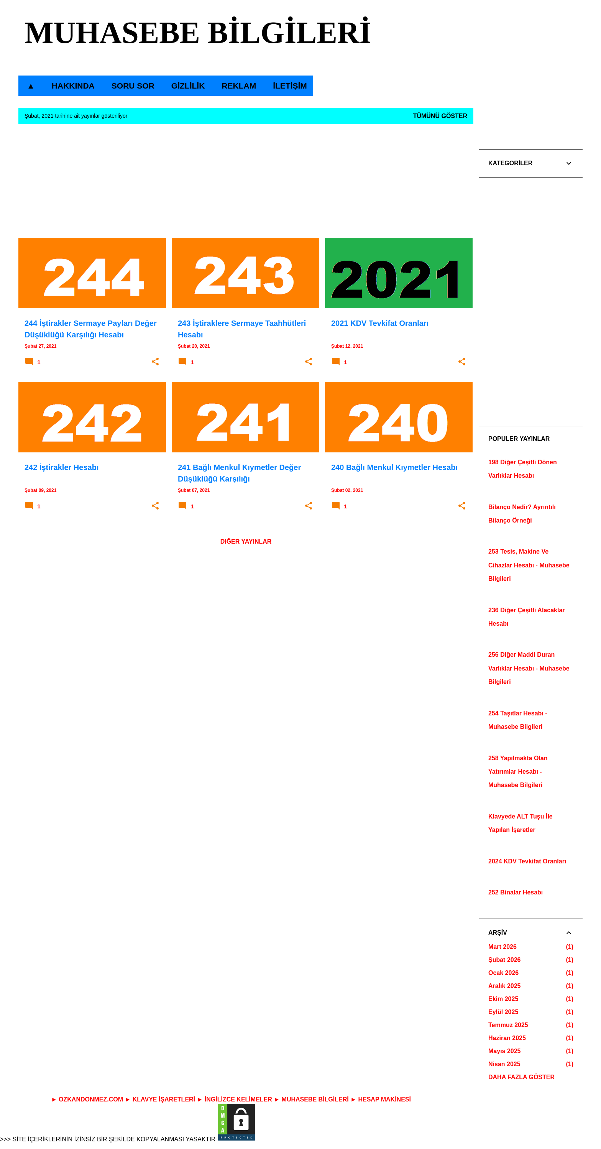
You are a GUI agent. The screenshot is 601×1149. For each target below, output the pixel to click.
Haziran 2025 (507, 1038)
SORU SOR (130, 85)
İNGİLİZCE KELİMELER (238, 1099)
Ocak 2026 (503, 973)
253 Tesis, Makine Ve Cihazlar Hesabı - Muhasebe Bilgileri (529, 565)
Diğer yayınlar (246, 541)
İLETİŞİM (288, 85)
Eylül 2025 (503, 1012)
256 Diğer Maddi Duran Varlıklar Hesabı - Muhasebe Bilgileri (529, 668)
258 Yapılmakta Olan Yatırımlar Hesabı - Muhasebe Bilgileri (517, 772)
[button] (155, 362)
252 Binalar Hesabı (515, 892)
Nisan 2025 (504, 1064)
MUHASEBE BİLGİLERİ (198, 32)
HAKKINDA (70, 85)
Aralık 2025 (504, 986)
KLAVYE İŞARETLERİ (164, 1099)
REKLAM (236, 85)
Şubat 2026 (504, 960)
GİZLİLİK (186, 85)
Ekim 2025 (503, 999)
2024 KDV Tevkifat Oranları (527, 861)
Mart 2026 (502, 947)
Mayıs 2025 (504, 1051)
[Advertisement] (245, 184)
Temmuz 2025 (508, 1025)
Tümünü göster (440, 116)
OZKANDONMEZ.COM (91, 1099)
